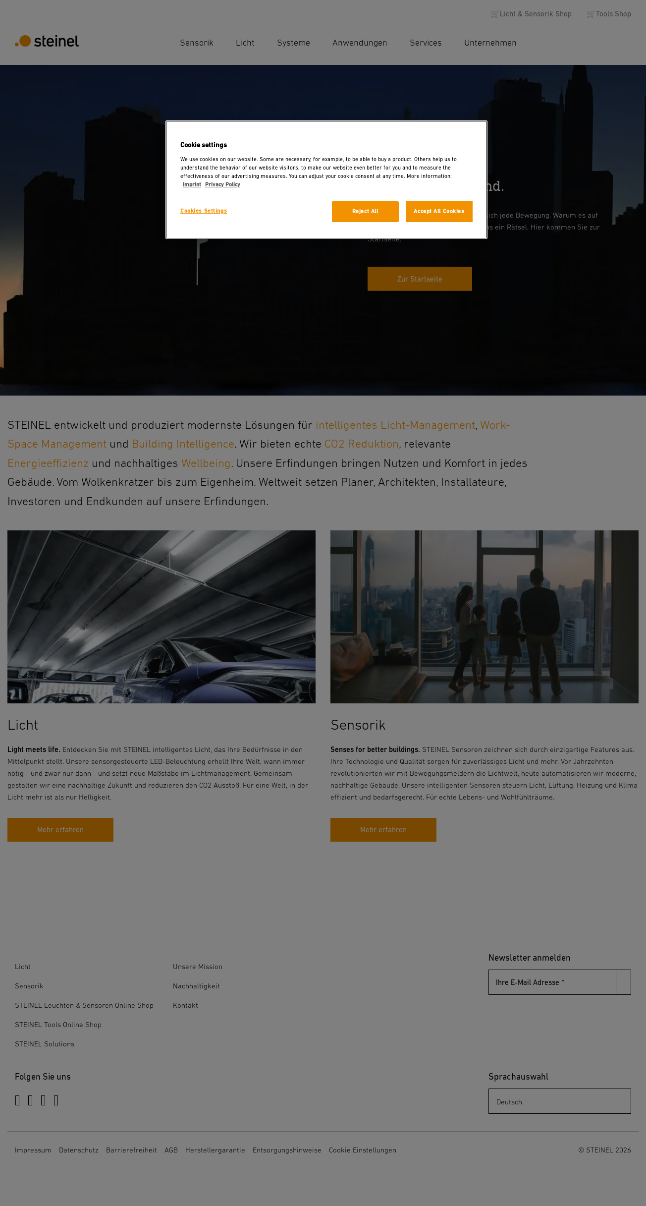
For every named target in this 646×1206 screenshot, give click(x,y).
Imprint (192, 184)
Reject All (365, 211)
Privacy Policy (222, 184)
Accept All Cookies (439, 211)
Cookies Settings (203, 211)
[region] (326, 179)
